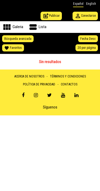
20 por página (87, 48)
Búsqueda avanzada (17, 39)
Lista (37, 27)
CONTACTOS (69, 84)
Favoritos (13, 48)
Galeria (12, 27)
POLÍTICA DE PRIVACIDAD (39, 84)
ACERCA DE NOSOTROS (29, 76)
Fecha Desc (88, 39)
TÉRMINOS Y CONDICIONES (68, 76)
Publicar (51, 16)
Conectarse (85, 16)
